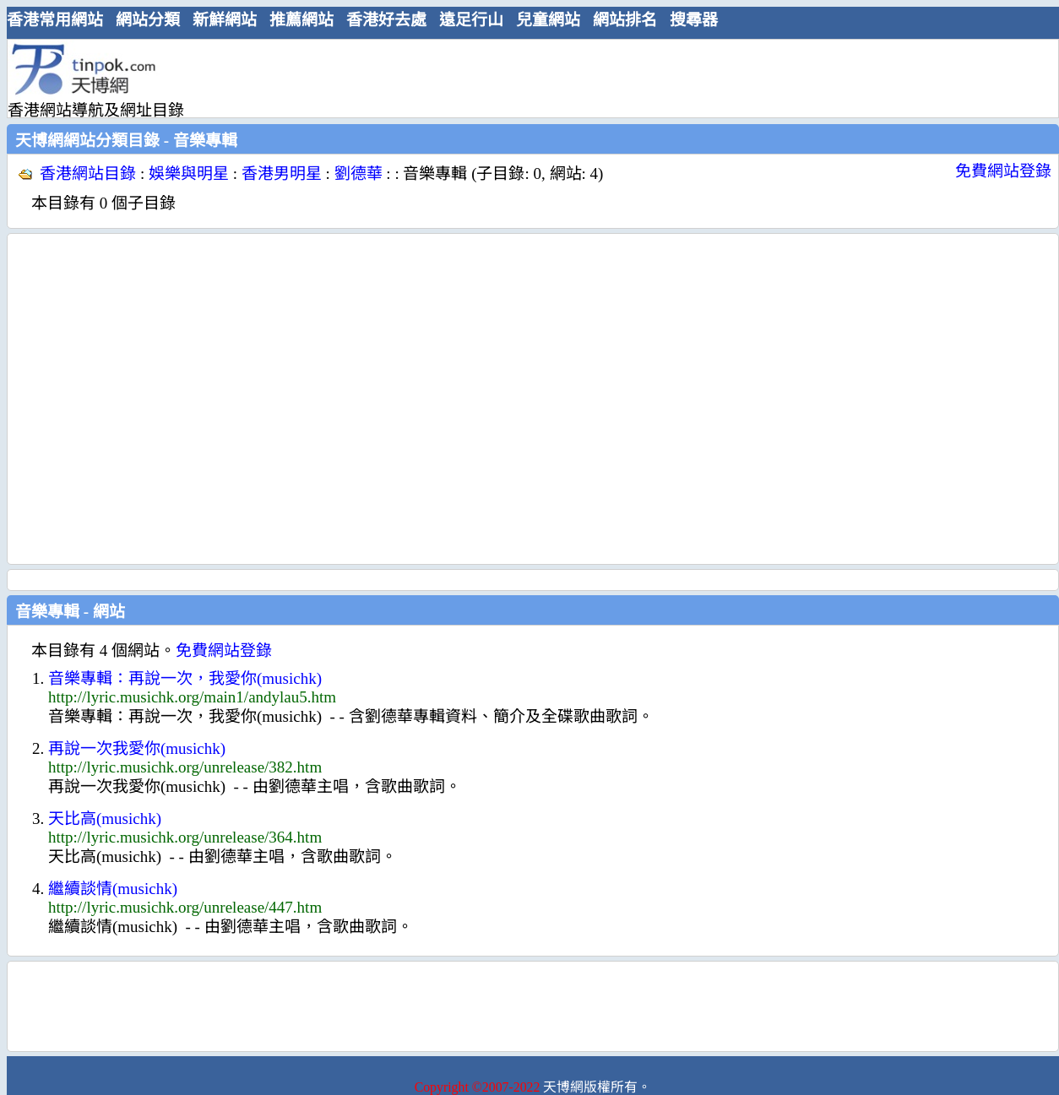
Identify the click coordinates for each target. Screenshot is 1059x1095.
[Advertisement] (158, 399)
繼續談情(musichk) (112, 888)
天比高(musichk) (104, 818)
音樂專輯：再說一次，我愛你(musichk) (185, 678)
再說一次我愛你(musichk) (136, 748)
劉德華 (358, 173)
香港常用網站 (55, 20)
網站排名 (625, 20)
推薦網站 (301, 20)
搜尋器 (694, 20)
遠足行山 (471, 20)
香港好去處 (386, 20)
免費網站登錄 (1003, 171)
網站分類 (148, 20)
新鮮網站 (225, 20)
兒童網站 (548, 20)
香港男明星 (282, 173)
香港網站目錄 (88, 173)
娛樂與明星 (189, 173)
